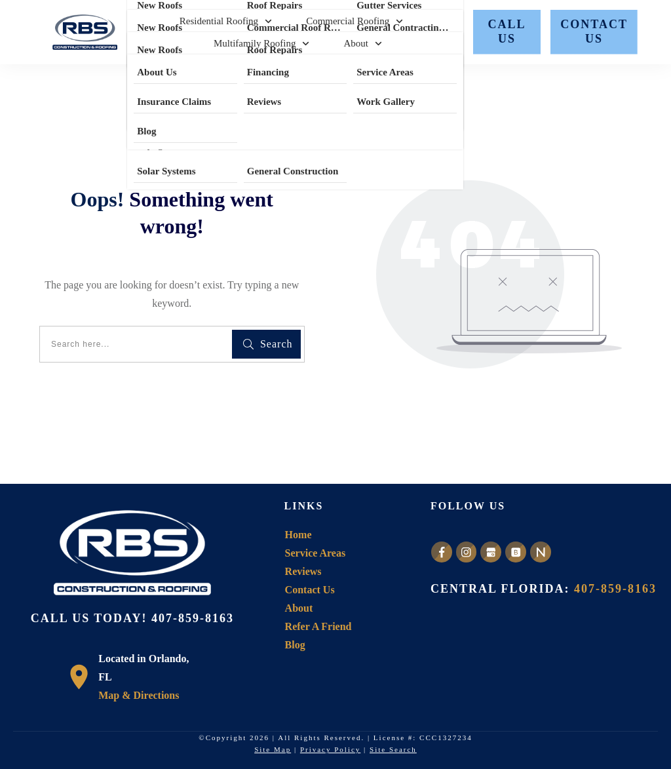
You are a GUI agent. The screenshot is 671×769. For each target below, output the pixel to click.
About (299, 608)
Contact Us (310, 589)
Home (298, 534)
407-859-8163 (192, 618)
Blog (295, 644)
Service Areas (315, 553)
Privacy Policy (330, 749)
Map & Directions (138, 695)
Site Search (393, 749)
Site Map (272, 749)
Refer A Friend (318, 626)
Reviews (303, 571)
